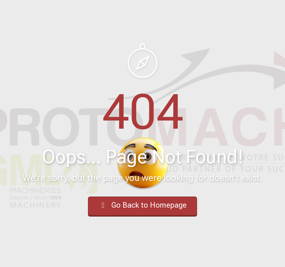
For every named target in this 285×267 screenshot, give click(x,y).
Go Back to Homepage (142, 205)
